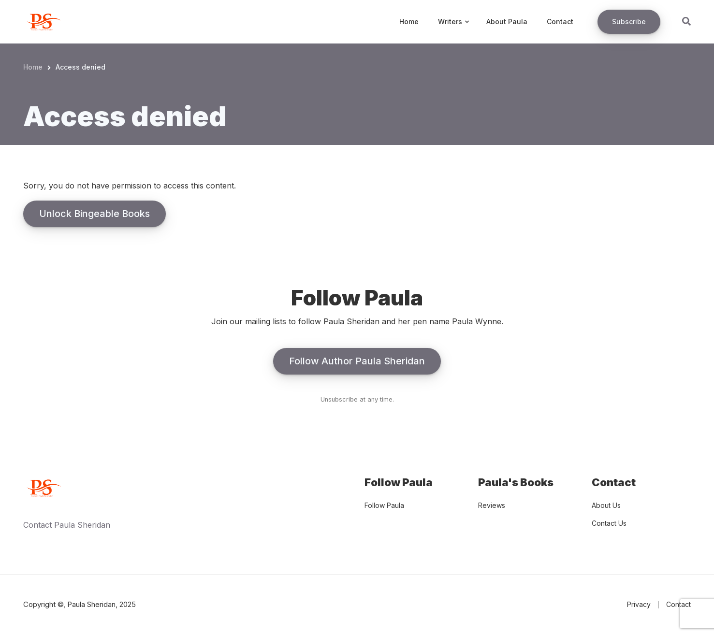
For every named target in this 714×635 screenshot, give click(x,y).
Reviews (491, 505)
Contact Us (609, 523)
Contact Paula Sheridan (66, 525)
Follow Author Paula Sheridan (357, 361)
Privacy (639, 604)
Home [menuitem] (409, 21)
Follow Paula (384, 505)
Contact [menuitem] (560, 21)
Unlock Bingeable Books (94, 213)
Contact (678, 604)
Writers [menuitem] (454, 30)
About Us (606, 505)
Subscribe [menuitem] (629, 21)
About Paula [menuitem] (506, 21)
